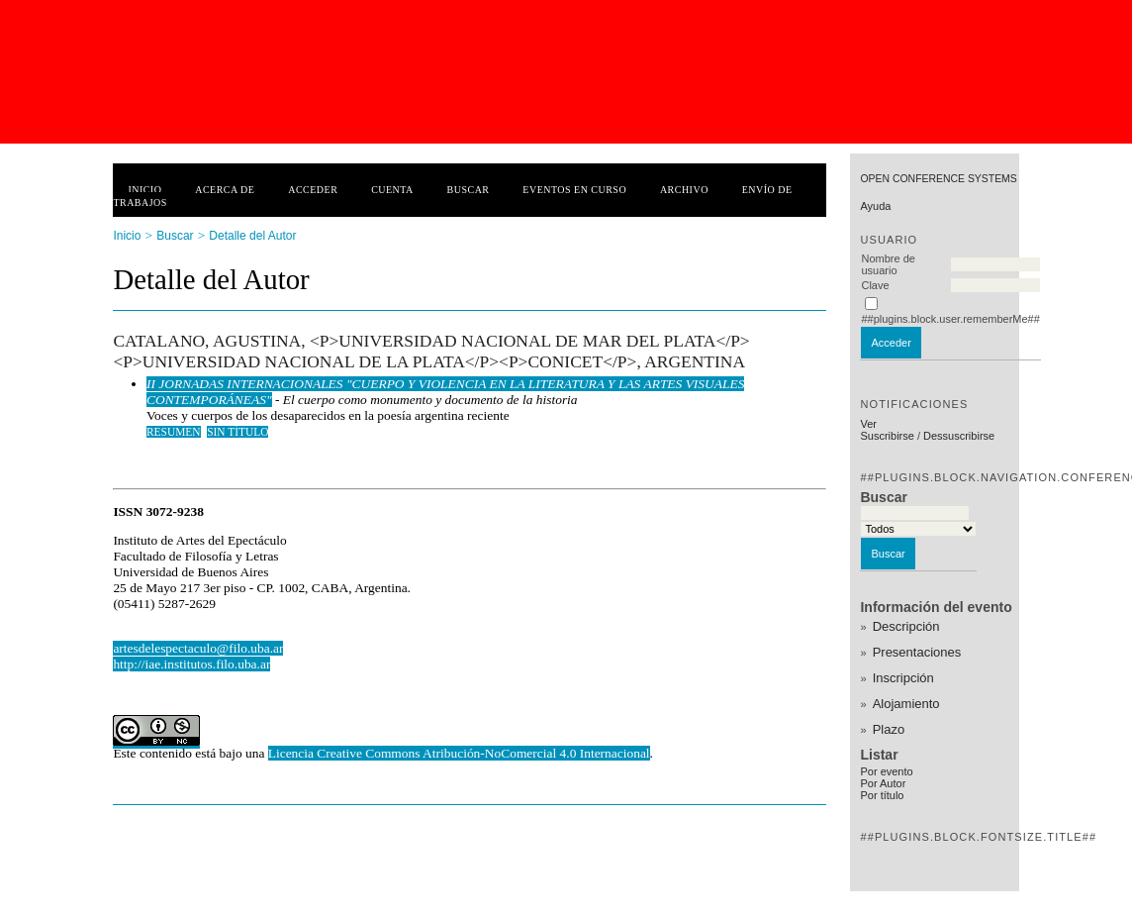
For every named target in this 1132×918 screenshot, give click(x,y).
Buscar (468, 189)
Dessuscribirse (958, 436)
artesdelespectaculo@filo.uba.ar (198, 648)
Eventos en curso (574, 189)
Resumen (173, 432)
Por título (881, 795)
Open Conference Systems (938, 178)
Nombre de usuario (887, 264)
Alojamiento (906, 703)
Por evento (886, 771)
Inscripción (903, 677)
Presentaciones (917, 652)
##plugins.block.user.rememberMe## (950, 319)
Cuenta (392, 189)
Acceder (312, 189)
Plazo (889, 729)
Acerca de (224, 189)
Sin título (237, 432)
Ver (868, 424)
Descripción (906, 626)
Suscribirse (886, 436)
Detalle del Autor (252, 236)
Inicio (144, 189)
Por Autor (882, 783)
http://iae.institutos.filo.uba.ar (191, 664)
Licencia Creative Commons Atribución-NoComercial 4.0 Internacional (459, 753)
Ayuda (875, 206)
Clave (875, 285)
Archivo (684, 189)
